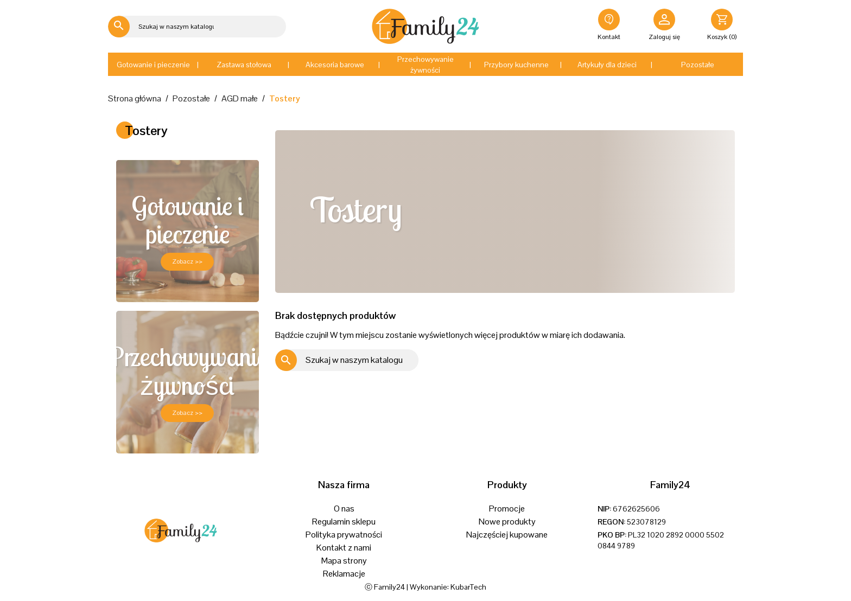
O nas (344, 508)
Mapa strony (344, 560)
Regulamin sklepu (344, 521)
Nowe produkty (507, 521)
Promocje (507, 508)
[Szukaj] (163, 26)
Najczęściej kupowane (507, 534)
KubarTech (468, 587)
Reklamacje (344, 573)
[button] (153, 64)
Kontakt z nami (343, 547)
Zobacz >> (187, 261)
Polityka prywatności (344, 534)
